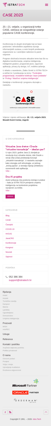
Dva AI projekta (14, 176)
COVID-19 (10, 229)
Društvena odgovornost (12, 370)
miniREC (6, 329)
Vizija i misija (8, 364)
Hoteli (5, 295)
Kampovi (6, 304)
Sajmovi (9, 257)
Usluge (6, 334)
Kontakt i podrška (11, 344)
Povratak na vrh (46, 412)
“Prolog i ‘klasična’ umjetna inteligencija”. (22, 78)
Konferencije (11, 243)
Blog (7, 215)
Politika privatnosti (10, 351)
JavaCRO (10, 238)
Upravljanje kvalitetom (11, 367)
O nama (6, 355)
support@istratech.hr (20, 280)
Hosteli (5, 298)
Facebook (5, 412)
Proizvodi (7, 323)
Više (7, 171)
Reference (8, 339)
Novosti (9, 252)
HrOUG (9, 234)
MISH (5, 327)
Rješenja (7, 292)
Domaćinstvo (8, 316)
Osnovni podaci (9, 359)
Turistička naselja (9, 301)
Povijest (6, 361)
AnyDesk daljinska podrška (13, 348)
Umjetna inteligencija (11, 318)
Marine (5, 307)
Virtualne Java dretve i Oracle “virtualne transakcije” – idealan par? (25, 147)
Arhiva (10, 196)
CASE (8, 220)
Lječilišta (6, 310)
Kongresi (9, 247)
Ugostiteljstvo (8, 313)
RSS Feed (10, 412)
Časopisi (9, 225)
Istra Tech (13, 5)
